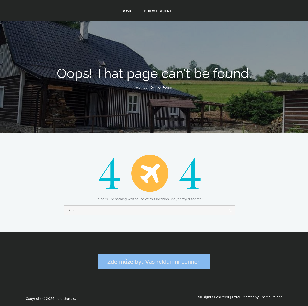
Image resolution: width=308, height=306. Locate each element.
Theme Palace (271, 297)
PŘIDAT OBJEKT (158, 11)
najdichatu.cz (66, 298)
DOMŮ (127, 11)
